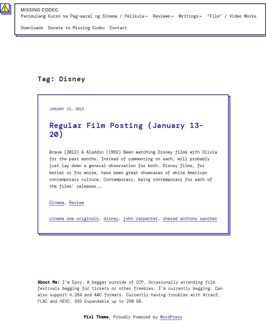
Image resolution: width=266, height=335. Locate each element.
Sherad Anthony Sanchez (190, 218)
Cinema (56, 202)
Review (76, 202)
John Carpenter (140, 218)
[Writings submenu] (200, 16)
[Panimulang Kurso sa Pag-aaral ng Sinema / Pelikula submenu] (146, 16)
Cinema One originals (74, 218)
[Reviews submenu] (172, 16)
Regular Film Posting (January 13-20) (126, 130)
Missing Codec (40, 9)
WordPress (171, 317)
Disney (111, 218)
